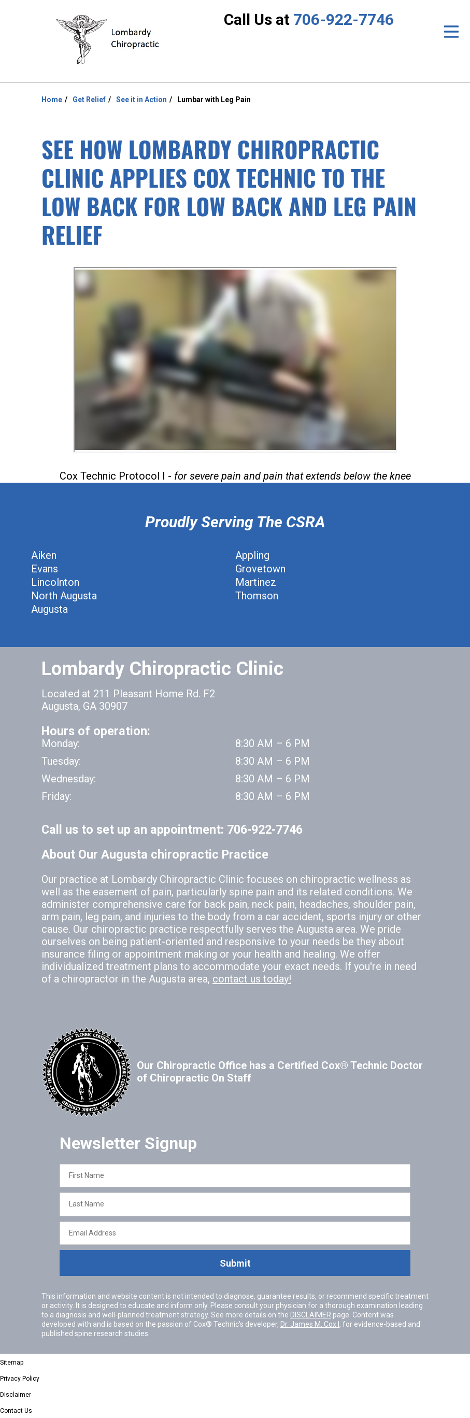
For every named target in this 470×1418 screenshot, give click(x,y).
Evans (44, 569)
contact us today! (251, 979)
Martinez (255, 582)
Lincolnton (55, 582)
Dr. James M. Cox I (309, 1324)
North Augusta (64, 595)
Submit (235, 1263)
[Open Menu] (451, 31)
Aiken (43, 555)
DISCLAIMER (310, 1315)
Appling (252, 555)
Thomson (256, 595)
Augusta (49, 609)
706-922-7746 (343, 19)
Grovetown (260, 569)
